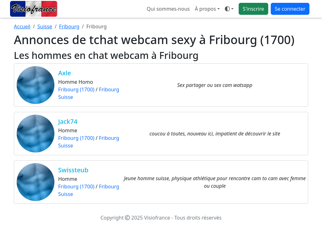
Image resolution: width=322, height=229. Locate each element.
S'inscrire (253, 8)
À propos (205, 8)
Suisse (44, 26)
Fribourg (69, 26)
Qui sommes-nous (168, 8)
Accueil (22, 26)
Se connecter (290, 8)
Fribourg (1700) (76, 89)
